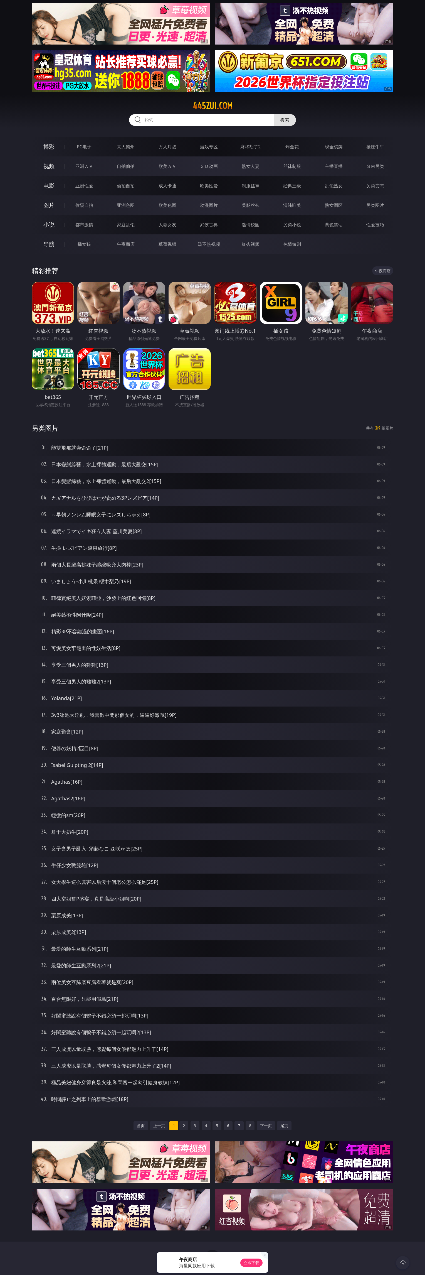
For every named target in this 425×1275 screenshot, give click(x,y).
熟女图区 (334, 205)
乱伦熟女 (334, 186)
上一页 (159, 1125)
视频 (49, 166)
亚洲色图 (126, 205)
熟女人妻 (251, 166)
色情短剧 (292, 244)
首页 (141, 1125)
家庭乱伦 (126, 225)
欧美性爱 (209, 186)
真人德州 (126, 147)
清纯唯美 (292, 205)
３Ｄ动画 (209, 166)
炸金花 (292, 147)
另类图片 (375, 205)
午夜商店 (126, 244)
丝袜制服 (292, 166)
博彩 (49, 146)
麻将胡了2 (250, 147)
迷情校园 (251, 225)
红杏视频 (251, 244)
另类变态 (375, 186)
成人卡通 (167, 186)
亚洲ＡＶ (84, 166)
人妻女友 (167, 225)
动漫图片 (209, 205)
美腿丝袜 (251, 205)
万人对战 (167, 147)
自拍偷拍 (126, 166)
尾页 (284, 1125)
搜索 (284, 120)
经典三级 (292, 186)
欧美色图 (167, 205)
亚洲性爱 (84, 186)
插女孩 (84, 244)
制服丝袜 (251, 186)
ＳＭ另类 (375, 166)
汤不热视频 (209, 244)
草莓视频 (167, 244)
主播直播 (334, 166)
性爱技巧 (375, 225)
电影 (49, 185)
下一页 (266, 1125)
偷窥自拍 (84, 205)
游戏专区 (209, 147)
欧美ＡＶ (167, 166)
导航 (49, 244)
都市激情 (84, 225)
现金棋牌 (334, 147)
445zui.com (213, 105)
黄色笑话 (334, 225)
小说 (49, 224)
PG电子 (84, 147)
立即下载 (251, 1262)
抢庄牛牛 (375, 147)
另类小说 (292, 225)
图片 (49, 205)
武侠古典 (209, 225)
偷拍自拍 (126, 186)
